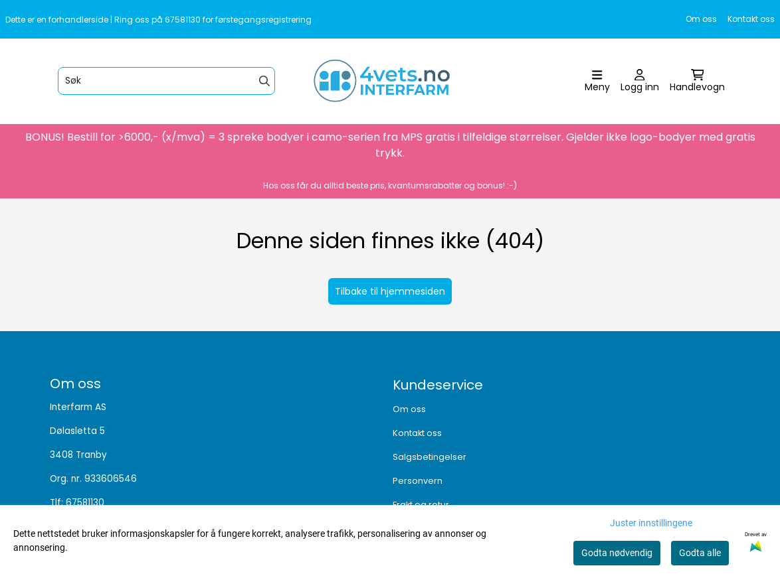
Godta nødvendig (616, 552)
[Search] (264, 81)
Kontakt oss (751, 19)
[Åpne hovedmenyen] (597, 82)
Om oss (701, 19)
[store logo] (394, 81)
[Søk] (166, 81)
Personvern (417, 480)
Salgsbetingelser (429, 457)
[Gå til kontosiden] (639, 82)
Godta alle (700, 552)
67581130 (85, 502)
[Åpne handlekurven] (697, 82)
